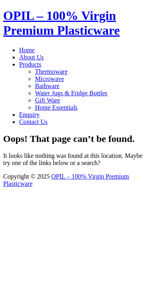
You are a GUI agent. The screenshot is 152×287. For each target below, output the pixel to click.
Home (27, 50)
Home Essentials (56, 107)
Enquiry (29, 114)
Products (30, 64)
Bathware (47, 86)
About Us (31, 57)
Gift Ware (47, 100)
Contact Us (33, 121)
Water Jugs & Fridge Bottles (71, 93)
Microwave (49, 78)
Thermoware (51, 71)
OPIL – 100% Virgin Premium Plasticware (61, 22)
